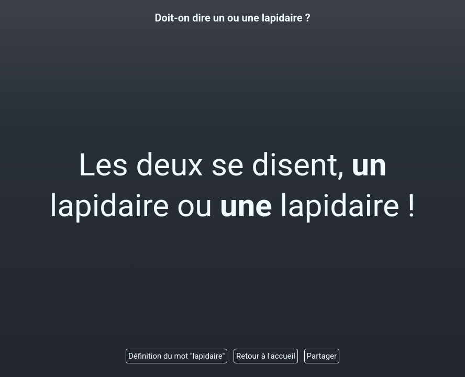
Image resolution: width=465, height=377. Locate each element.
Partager (322, 356)
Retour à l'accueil (265, 356)
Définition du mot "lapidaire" (176, 356)
